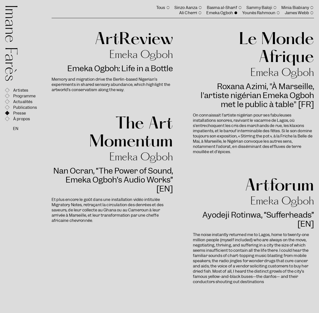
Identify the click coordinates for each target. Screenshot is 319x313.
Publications (25, 107)
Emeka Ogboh (219, 12)
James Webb (297, 12)
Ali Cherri (188, 12)
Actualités (23, 101)
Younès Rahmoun (258, 12)
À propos (21, 119)
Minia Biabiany (295, 7)
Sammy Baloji (259, 7)
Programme (24, 96)
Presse (19, 113)
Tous (160, 7)
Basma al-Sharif (222, 7)
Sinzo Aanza (186, 7)
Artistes (20, 90)
